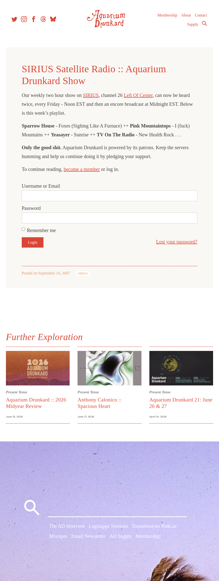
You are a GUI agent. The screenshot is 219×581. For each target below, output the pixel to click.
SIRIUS (92, 95)
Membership (166, 17)
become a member (84, 169)
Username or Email (43, 186)
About (185, 17)
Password (33, 208)
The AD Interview (67, 528)
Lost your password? (174, 241)
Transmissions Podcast (154, 528)
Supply (191, 26)
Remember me (43, 230)
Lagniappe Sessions (108, 528)
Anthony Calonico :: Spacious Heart (100, 402)
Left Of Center (140, 95)
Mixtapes (58, 538)
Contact (200, 17)
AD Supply (120, 538)
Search (203, 25)
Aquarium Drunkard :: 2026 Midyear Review (38, 402)
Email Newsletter (88, 538)
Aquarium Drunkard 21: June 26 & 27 (174, 402)
